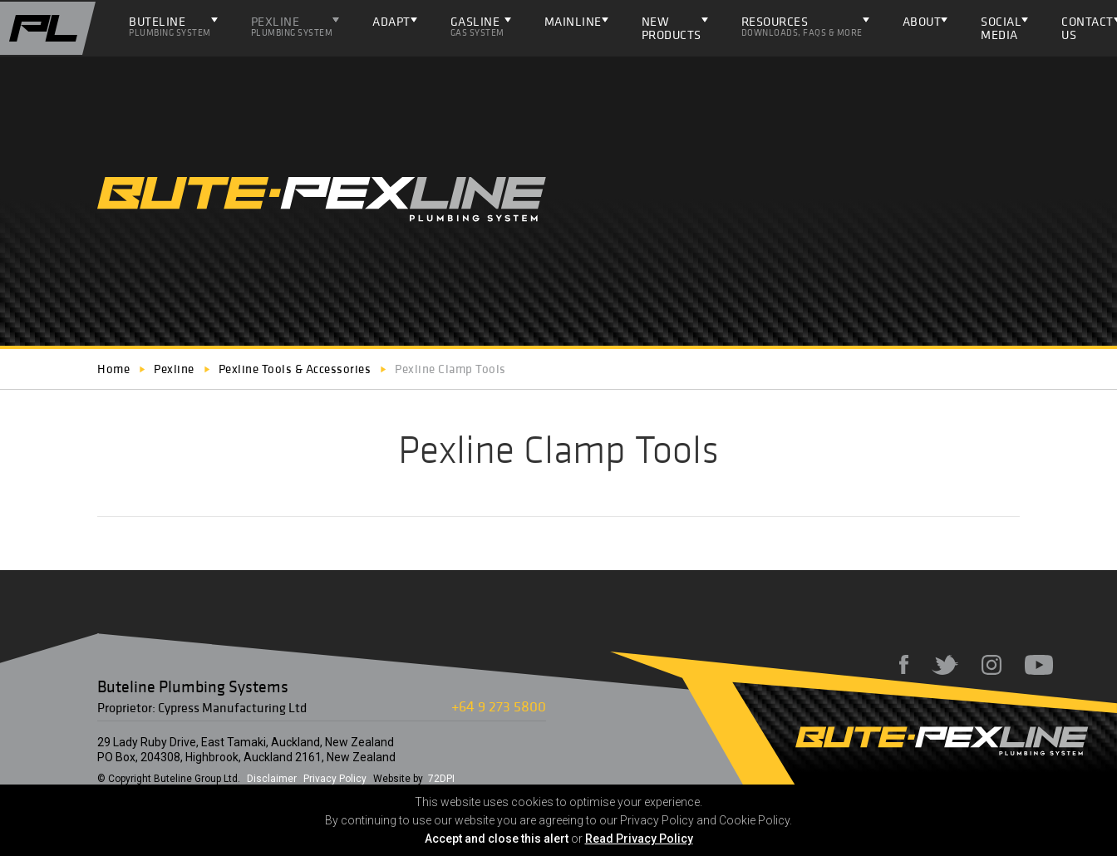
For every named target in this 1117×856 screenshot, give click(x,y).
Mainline (573, 21)
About (922, 21)
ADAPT (391, 21)
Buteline (170, 25)
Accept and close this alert (496, 838)
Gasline (477, 25)
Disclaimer (272, 779)
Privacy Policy (335, 779)
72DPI (441, 779)
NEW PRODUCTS (671, 27)
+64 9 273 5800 (498, 706)
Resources (802, 25)
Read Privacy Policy (639, 838)
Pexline (292, 25)
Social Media (1001, 27)
